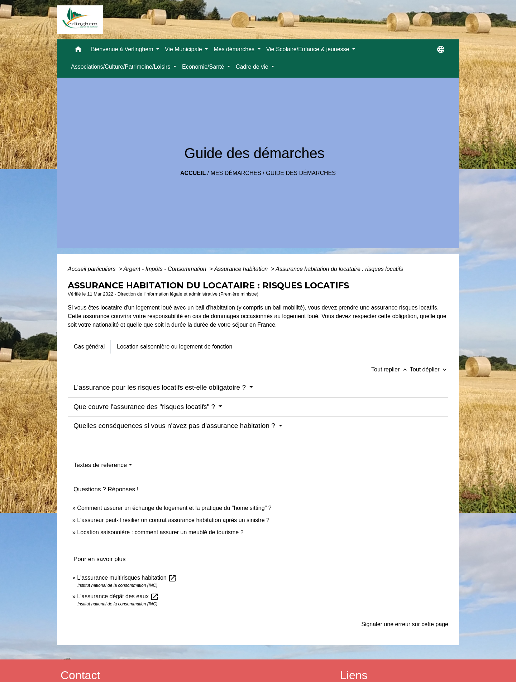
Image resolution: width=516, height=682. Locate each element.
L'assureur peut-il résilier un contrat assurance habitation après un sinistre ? (173, 520)
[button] (78, 51)
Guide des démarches (301, 173)
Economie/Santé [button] (204, 67)
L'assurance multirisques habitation (127, 578)
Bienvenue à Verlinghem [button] (123, 49)
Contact (80, 675)
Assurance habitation (241, 269)
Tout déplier (429, 369)
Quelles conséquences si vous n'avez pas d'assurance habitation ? (175, 425)
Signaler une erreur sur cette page (404, 624)
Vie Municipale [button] (184, 49)
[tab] (89, 347)
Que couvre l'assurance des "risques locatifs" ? (145, 406)
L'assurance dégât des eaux (118, 596)
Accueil (193, 173)
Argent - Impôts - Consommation (165, 269)
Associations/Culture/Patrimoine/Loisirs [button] (121, 67)
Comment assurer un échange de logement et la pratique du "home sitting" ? (174, 508)
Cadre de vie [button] (253, 67)
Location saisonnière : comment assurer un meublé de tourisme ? (160, 532)
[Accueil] (80, 20)
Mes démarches (236, 173)
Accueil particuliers (92, 269)
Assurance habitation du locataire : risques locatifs (339, 269)
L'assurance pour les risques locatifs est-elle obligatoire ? (160, 387)
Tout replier (390, 369)
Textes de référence (100, 465)
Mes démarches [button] (235, 49)
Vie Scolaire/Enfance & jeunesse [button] (308, 49)
